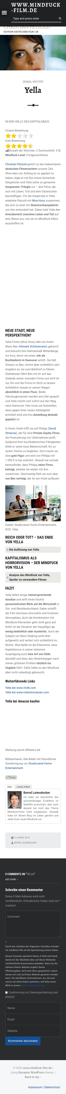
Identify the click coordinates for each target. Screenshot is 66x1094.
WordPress (38, 1072)
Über (9, 787)
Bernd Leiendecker (36, 792)
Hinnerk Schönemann (33, 346)
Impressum (35, 1087)
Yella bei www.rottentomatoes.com (27, 692)
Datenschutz (52, 1087)
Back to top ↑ (33, 1077)
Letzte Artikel (23, 787)
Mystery (38, 81)
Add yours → (12, 879)
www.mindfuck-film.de (37, 1068)
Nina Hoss (38, 200)
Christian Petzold (16, 164)
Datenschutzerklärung (32, 985)
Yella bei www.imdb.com (20, 687)
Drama (27, 81)
